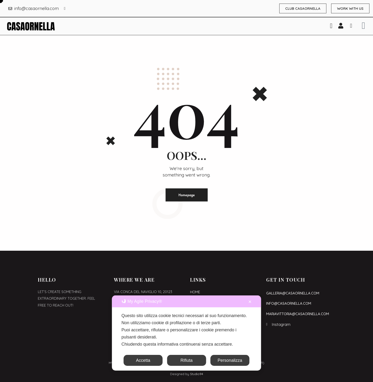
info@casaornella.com (288, 303)
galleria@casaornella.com (292, 293)
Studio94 (196, 374)
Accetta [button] (143, 360)
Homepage (186, 194)
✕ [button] (250, 301)
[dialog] (186, 333)
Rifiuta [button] (186, 360)
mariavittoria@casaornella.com (297, 314)
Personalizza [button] (230, 360)
